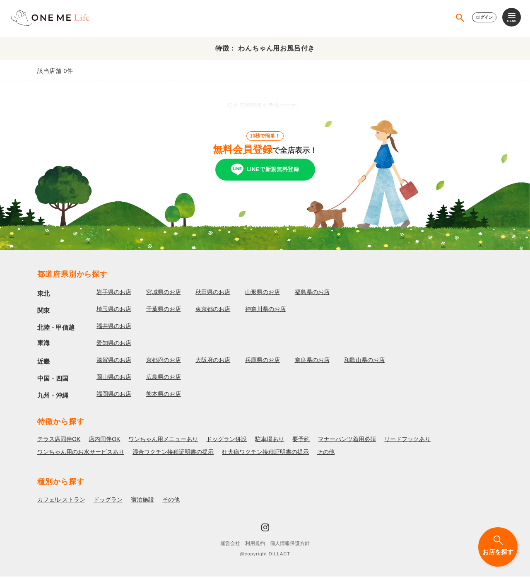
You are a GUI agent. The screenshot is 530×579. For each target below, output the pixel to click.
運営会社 (230, 546)
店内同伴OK (104, 442)
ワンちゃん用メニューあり (163, 442)
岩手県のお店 (113, 294)
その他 (326, 454)
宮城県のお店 (163, 294)
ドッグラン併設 (226, 442)
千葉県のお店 (163, 311)
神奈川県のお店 (265, 311)
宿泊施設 (142, 502)
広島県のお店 (163, 379)
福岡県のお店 (113, 396)
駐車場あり (269, 442)
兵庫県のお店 (262, 362)
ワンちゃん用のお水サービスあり (80, 454)
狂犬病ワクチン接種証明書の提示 (265, 454)
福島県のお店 (312, 294)
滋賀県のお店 (113, 362)
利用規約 (255, 546)
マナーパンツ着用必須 (347, 442)
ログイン (482, 18)
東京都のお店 (212, 311)
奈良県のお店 (312, 362)
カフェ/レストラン (61, 502)
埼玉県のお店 (113, 311)
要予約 (301, 442)
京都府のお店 (163, 362)
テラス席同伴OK (58, 442)
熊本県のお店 (163, 396)
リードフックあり (407, 442)
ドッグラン (108, 502)
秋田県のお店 (212, 294)
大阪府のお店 (212, 362)
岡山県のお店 (113, 379)
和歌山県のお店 (364, 362)
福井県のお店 (113, 328)
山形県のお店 (262, 294)
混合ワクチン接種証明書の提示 (173, 454)
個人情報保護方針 (290, 546)
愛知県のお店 (113, 345)
